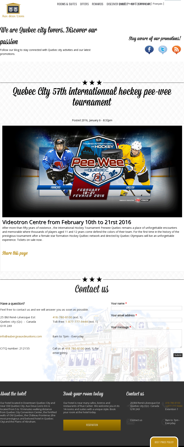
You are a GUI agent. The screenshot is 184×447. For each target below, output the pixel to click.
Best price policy (164, 442)
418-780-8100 (62, 317)
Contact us (92, 289)
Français (157, 3)
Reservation (92, 425)
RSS (176, 50)
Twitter (162, 50)
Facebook (149, 50)
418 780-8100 (74, 348)
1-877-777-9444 (76, 321)
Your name (119, 303)
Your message (121, 327)
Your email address (124, 315)
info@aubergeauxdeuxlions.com (21, 336)
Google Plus (23, 262)
